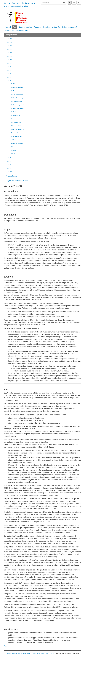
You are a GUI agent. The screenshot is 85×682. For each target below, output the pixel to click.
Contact (8, 653)
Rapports (37, 27)
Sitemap (52, 653)
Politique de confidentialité (21, 653)
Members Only (22, 31)
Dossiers (46, 27)
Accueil (8, 27)
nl (74, 3)
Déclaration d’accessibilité (39, 653)
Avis (14, 27)
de (79, 3)
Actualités (56, 27)
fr (69, 3)
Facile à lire (9, 31)
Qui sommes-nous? (69, 27)
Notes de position (25, 27)
